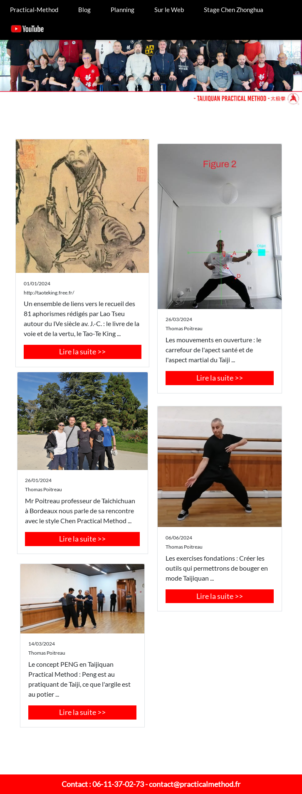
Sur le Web (169, 9)
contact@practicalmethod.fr (194, 784)
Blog (84, 9)
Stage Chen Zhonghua (233, 9)
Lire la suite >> (82, 351)
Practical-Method (34, 9)
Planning (122, 9)
